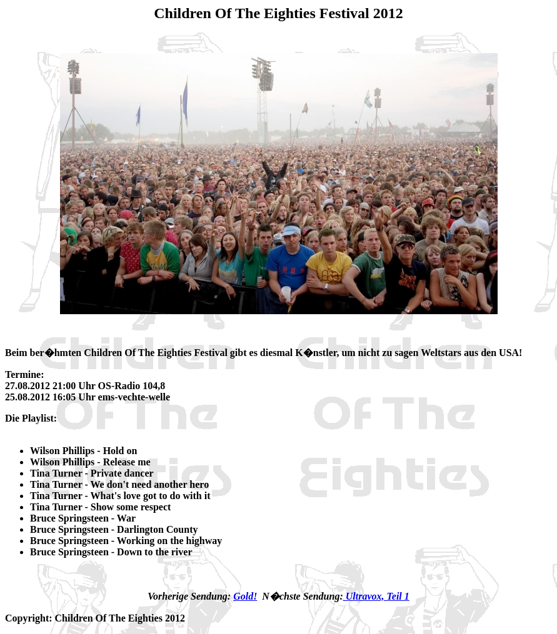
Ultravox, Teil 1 (376, 596)
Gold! (245, 596)
